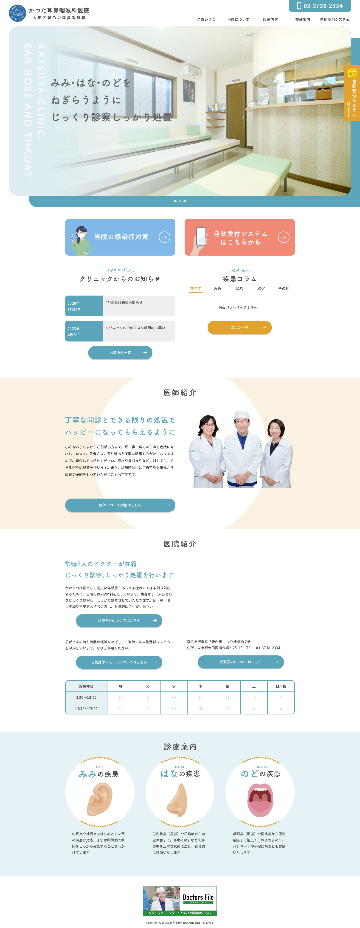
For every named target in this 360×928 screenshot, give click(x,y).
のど (262, 289)
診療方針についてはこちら (119, 620)
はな (240, 289)
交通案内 (302, 19)
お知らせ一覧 (120, 352)
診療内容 (270, 19)
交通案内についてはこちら (241, 662)
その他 (284, 289)
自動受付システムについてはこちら (119, 662)
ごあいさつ (206, 19)
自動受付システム (335, 19)
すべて (195, 289)
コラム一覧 (240, 327)
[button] (175, 201)
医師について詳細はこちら (120, 505)
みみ (218, 289)
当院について (238, 19)
